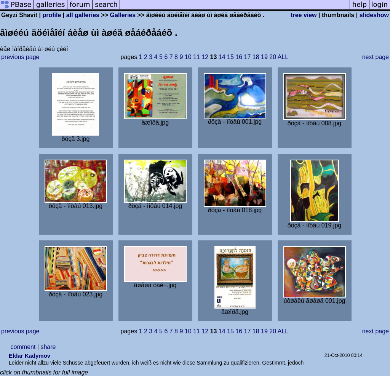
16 (238, 57)
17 (247, 57)
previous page (20, 57)
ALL (283, 57)
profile (52, 15)
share (48, 347)
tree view (303, 15)
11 (196, 57)
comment (23, 347)
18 (256, 57)
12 (204, 57)
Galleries (123, 15)
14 (222, 57)
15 (230, 57)
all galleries (82, 15)
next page (375, 57)
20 (272, 57)
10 (188, 57)
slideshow (374, 15)
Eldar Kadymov (29, 355)
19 (264, 57)
